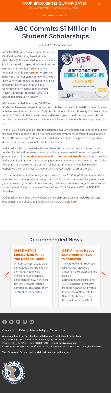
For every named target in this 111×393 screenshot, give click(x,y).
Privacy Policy (37, 330)
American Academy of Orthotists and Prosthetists (57, 156)
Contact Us (8, 330)
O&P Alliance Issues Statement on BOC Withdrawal (78, 255)
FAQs (22, 330)
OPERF (33, 72)
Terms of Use (57, 330)
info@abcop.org (67, 343)
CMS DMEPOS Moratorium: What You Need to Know (29, 255)
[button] (6, 275)
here (74, 201)
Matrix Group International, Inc (53, 352)
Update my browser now (54, 15)
